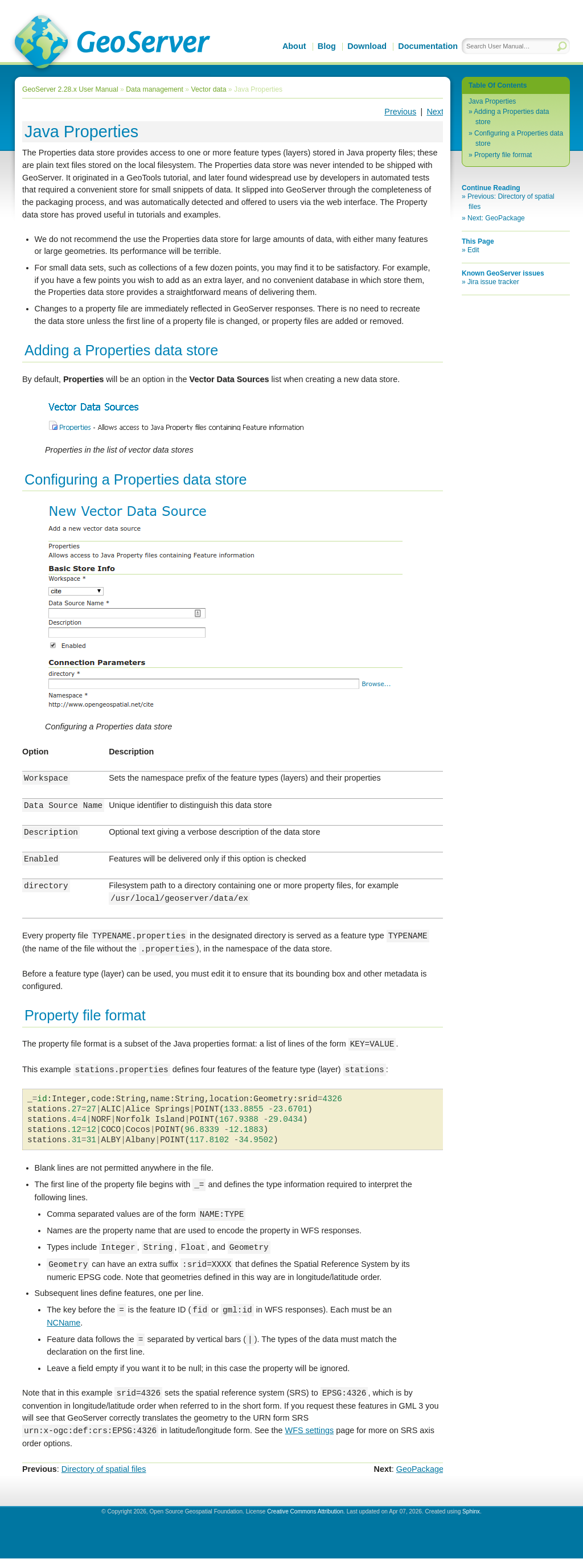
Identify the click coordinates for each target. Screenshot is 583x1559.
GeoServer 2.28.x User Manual (70, 89)
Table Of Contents (498, 85)
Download (367, 46)
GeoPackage (420, 1469)
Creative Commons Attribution (305, 1512)
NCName (63, 1323)
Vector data (209, 89)
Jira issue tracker (493, 282)
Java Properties (492, 101)
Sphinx (471, 1512)
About (294, 46)
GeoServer (110, 43)
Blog (327, 46)
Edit (473, 250)
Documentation (428, 46)
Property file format (503, 155)
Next (435, 111)
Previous (400, 111)
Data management (154, 89)
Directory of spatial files (103, 1469)
